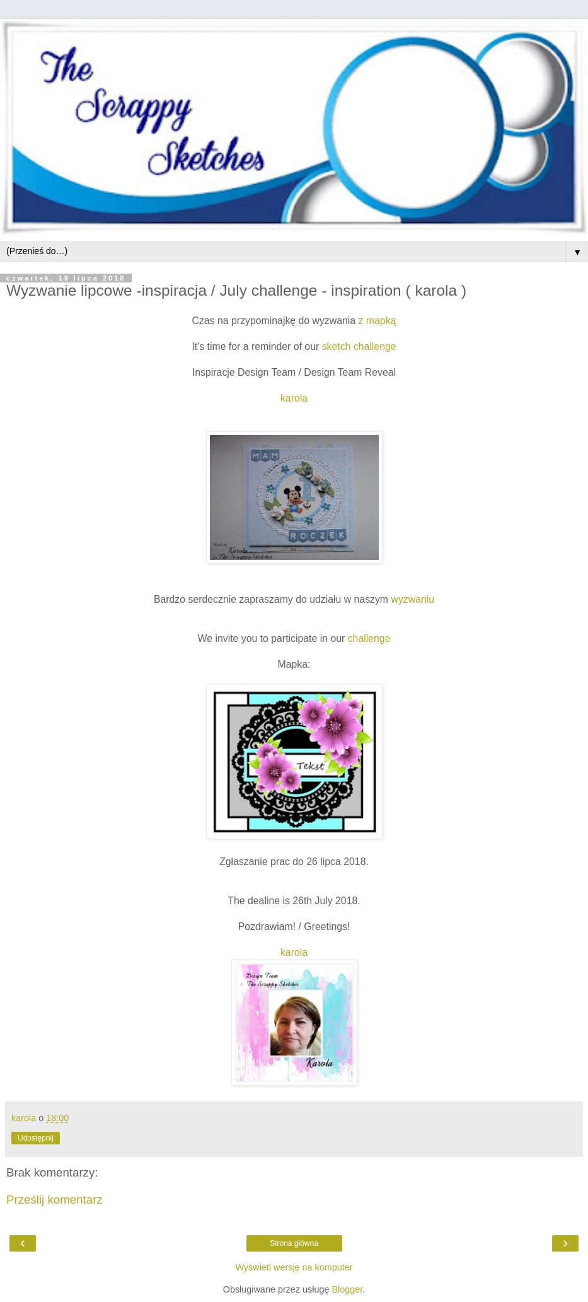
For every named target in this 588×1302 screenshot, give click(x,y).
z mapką (377, 320)
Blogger (346, 1289)
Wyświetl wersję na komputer (293, 1267)
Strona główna (294, 1243)
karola (294, 398)
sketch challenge (359, 346)
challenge (369, 638)
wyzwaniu (412, 599)
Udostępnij (36, 1138)
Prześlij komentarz (54, 1199)
